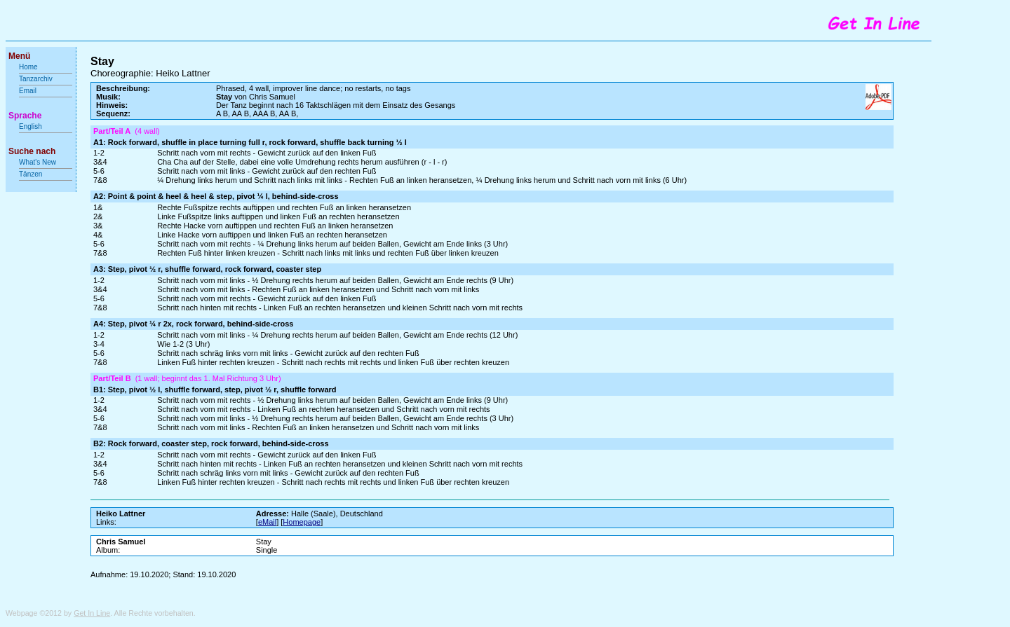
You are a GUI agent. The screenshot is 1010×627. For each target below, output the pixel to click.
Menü (19, 56)
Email (27, 91)
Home (28, 67)
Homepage (302, 522)
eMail (267, 522)
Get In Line (92, 613)
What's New (38, 162)
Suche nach (31, 151)
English (30, 126)
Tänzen (30, 174)
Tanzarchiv (36, 79)
